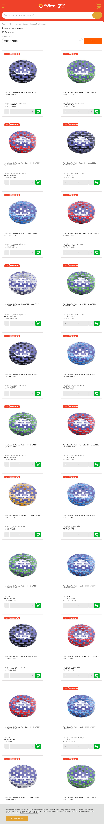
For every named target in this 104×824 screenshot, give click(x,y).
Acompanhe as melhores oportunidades (52, 688)
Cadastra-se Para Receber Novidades (52, 686)
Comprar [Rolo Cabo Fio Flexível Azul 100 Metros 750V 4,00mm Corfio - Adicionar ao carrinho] (62, 182)
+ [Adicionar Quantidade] (22, 112)
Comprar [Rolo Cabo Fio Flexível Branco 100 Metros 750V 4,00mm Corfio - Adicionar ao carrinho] (28, 253)
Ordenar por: (7, 37)
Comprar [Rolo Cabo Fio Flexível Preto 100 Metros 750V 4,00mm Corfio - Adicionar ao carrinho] (28, 182)
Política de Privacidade (29, 813)
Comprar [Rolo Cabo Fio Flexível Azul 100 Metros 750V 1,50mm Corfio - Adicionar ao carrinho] (62, 394)
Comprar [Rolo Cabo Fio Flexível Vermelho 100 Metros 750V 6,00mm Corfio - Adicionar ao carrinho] (97, 323)
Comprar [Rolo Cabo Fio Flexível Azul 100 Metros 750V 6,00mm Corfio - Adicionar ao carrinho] (28, 323)
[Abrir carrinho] (98, 6)
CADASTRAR (52, 711)
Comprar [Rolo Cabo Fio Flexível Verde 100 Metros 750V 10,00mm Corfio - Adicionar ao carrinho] (97, 394)
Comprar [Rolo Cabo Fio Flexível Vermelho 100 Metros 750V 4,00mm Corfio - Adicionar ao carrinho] (97, 182)
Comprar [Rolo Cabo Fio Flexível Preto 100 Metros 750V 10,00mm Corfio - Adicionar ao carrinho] (62, 464)
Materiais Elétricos (21, 24)
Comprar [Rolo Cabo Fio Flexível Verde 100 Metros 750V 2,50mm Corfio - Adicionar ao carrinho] (62, 112)
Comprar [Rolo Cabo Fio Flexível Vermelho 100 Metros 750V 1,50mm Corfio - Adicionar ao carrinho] (97, 464)
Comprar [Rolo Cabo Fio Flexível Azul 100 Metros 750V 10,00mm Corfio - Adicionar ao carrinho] (28, 464)
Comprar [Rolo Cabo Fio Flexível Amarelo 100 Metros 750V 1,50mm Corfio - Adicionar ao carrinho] (28, 394)
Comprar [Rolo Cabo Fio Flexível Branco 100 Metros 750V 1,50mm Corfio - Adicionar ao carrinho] (62, 605)
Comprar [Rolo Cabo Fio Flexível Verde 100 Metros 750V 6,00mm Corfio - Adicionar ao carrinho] (62, 323)
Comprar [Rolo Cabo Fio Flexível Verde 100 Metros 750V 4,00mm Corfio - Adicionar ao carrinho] (62, 253)
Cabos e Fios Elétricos (38, 24)
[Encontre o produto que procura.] (97, 15)
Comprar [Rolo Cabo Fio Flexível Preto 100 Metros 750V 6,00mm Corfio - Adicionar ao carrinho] (97, 253)
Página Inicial (7, 24)
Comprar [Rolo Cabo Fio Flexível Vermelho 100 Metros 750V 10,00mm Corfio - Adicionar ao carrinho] (28, 535)
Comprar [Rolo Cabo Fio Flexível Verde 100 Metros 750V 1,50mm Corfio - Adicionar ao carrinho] (28, 605)
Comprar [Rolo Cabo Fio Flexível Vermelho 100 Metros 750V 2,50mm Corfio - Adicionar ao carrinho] (97, 112)
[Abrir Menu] (4, 6)
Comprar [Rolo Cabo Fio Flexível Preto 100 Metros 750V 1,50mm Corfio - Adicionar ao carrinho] (97, 605)
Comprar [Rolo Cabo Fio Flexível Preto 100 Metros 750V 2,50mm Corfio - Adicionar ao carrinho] (28, 112)
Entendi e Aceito (17, 818)
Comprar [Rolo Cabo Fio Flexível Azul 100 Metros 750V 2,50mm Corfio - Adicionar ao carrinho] (62, 535)
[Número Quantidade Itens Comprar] (15, 111)
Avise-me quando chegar (17, 670)
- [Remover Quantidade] (41, 112)
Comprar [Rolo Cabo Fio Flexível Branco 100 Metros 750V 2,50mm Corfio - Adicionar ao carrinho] (97, 535)
